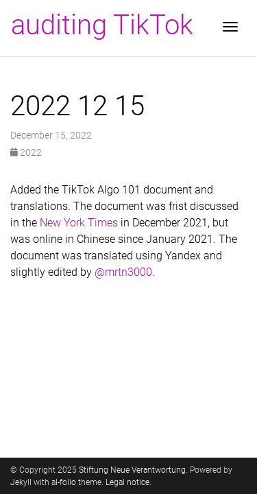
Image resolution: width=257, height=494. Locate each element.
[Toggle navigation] (230, 28)
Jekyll (21, 482)
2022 (26, 152)
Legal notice (127, 482)
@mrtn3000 (123, 272)
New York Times (79, 222)
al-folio (63, 482)
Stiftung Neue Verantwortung (132, 470)
